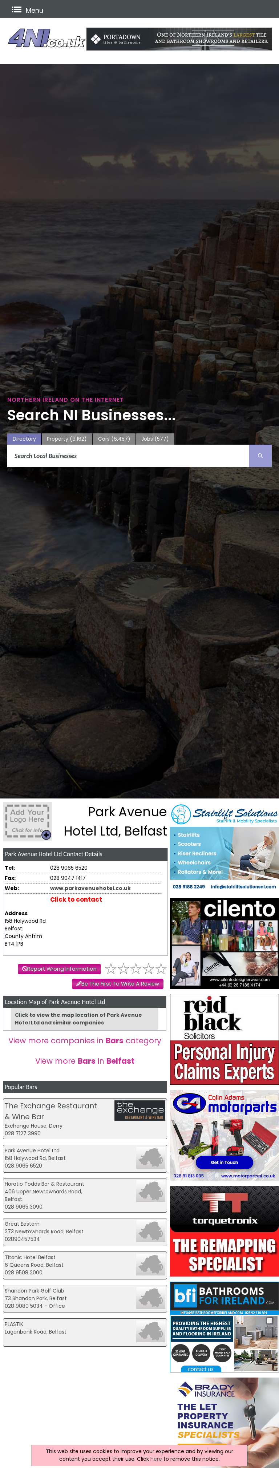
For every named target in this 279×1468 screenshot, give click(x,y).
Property (67, 439)
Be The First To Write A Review (120, 983)
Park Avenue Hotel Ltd (32, 1150)
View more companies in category (84, 1040)
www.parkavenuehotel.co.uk (90, 888)
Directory (24, 438)
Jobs (155, 439)
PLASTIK (14, 1324)
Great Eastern (22, 1224)
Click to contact (76, 899)
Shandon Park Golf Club (34, 1290)
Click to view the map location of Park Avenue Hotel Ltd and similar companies (78, 1018)
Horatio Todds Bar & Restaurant (44, 1184)
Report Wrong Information (62, 968)
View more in (84, 1061)
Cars (114, 439)
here (156, 1459)
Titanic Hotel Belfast (30, 1257)
